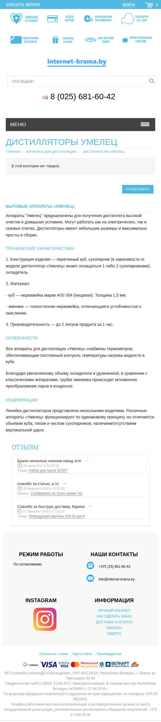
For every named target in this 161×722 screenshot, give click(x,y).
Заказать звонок (23, 5)
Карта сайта (82, 654)
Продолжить (138, 189)
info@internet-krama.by (116, 579)
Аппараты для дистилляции (51, 151)
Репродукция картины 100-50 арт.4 (57, 516)
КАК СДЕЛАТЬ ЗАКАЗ (114, 616)
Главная (13, 151)
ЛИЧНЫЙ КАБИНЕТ (114, 611)
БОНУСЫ (114, 628)
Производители (109, 654)
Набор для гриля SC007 (48, 471)
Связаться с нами (53, 654)
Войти (129, 5)
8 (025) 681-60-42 (84, 96)
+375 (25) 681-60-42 (114, 567)
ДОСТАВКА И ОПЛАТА (114, 622)
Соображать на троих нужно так (56, 493)
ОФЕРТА (114, 634)
